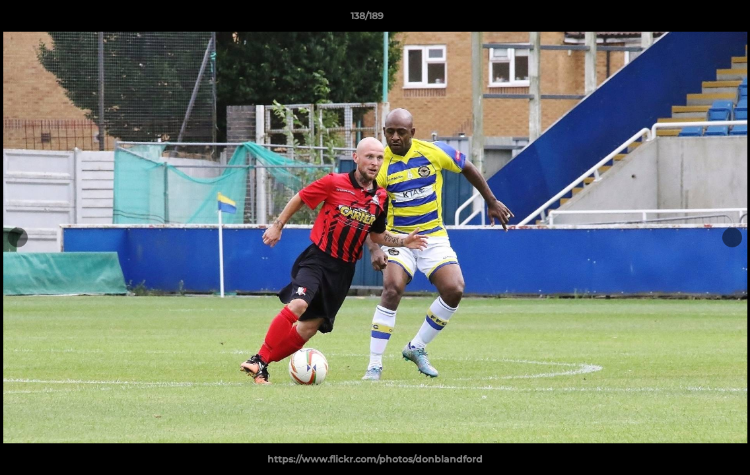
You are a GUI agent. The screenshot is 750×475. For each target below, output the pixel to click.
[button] (694, 19)
